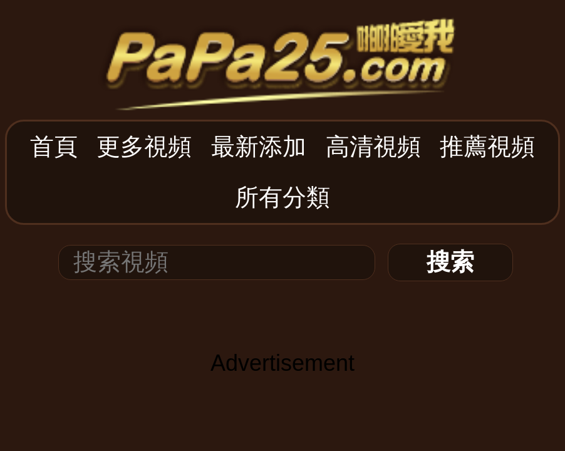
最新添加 (258, 146)
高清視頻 (373, 146)
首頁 (54, 146)
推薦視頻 (487, 146)
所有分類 (282, 197)
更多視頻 (144, 146)
